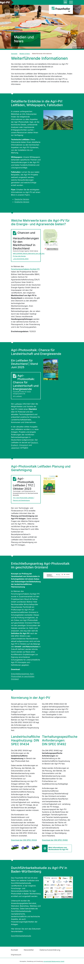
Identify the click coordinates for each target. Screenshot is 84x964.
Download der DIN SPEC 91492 (55, 840)
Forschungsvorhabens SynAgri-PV (25, 269)
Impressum (16, 954)
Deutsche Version (22, 199)
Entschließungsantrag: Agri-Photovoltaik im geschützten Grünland (22, 676)
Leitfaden (18, 404)
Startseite (14, 53)
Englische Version (22, 202)
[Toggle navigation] (71, 2)
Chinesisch (23, 445)
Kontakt (14, 950)
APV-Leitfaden (17, 396)
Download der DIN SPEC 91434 (24, 840)
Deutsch (34, 442)
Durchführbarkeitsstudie (21, 936)
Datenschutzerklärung (50, 950)
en (65, 2)
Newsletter (29, 950)
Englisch (14, 445)
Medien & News (24, 53)
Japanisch (15, 448)
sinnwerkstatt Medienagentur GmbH (53, 961)
